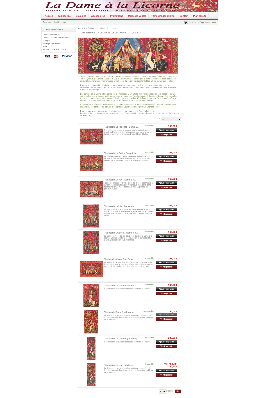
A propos (47, 40)
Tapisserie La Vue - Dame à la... (120, 180)
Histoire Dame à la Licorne (54, 49)
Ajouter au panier (166, 130)
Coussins (81, 16)
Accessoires (98, 16)
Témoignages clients (162, 16)
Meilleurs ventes (137, 16)
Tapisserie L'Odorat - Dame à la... (121, 233)
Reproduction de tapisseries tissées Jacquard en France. (127, 289)
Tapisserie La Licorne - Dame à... (121, 285)
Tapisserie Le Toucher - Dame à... (121, 127)
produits (169, 391)
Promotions (116, 16)
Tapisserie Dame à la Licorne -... (120, 312)
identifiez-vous (59, 22)
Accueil (49, 16)
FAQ (45, 46)
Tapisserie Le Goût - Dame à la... (121, 153)
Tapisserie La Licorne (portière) (120, 338)
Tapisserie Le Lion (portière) (118, 365)
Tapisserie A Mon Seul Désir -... (120, 259)
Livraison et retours (51, 35)
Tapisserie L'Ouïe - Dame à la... (120, 206)
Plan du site (199, 16)
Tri (159, 119)
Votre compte (194, 22)
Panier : (208, 22)
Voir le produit (166, 135)
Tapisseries (64, 16)
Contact (184, 16)
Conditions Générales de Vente (56, 37)
